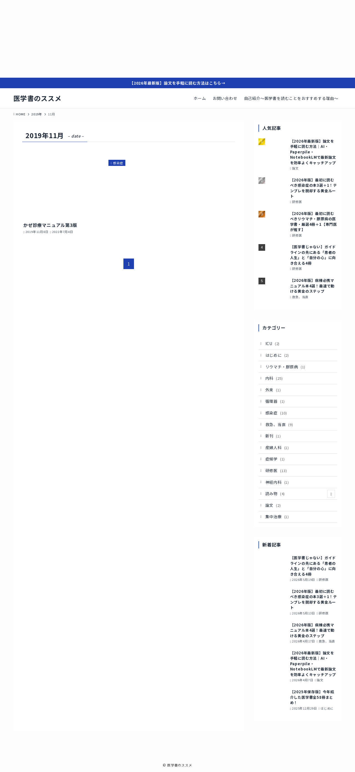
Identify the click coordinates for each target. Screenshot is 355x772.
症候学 (275, 459)
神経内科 (277, 482)
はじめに (277, 355)
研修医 (276, 470)
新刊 (273, 436)
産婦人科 (277, 447)
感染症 (276, 413)
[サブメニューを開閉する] (331, 494)
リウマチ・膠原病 (285, 366)
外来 (273, 390)
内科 (274, 378)
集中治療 (277, 516)
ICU (272, 343)
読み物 (300, 494)
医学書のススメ (37, 98)
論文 (273, 505)
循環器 (275, 401)
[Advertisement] (166, 39)
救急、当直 (279, 424)
